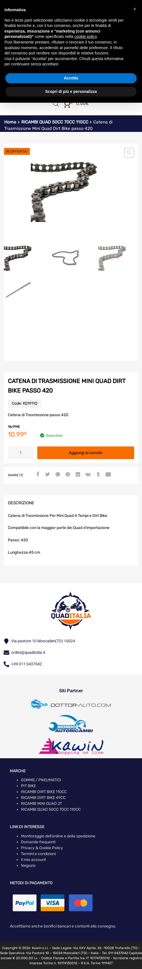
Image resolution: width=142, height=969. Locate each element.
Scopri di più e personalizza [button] (71, 91)
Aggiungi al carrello (86, 452)
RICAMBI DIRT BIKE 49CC (43, 797)
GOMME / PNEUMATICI (41, 780)
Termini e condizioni (38, 853)
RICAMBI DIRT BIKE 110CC (44, 791)
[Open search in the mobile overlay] (56, 104)
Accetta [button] (71, 78)
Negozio (28, 865)
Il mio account (33, 859)
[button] (129, 152)
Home (10, 122)
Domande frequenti (38, 842)
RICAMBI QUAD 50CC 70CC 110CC (54, 122)
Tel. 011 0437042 (115, 953)
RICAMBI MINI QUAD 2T (41, 803)
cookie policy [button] (86, 36)
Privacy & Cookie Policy (42, 848)
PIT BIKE (28, 786)
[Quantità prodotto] (20, 452)
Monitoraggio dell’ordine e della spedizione (58, 836)
